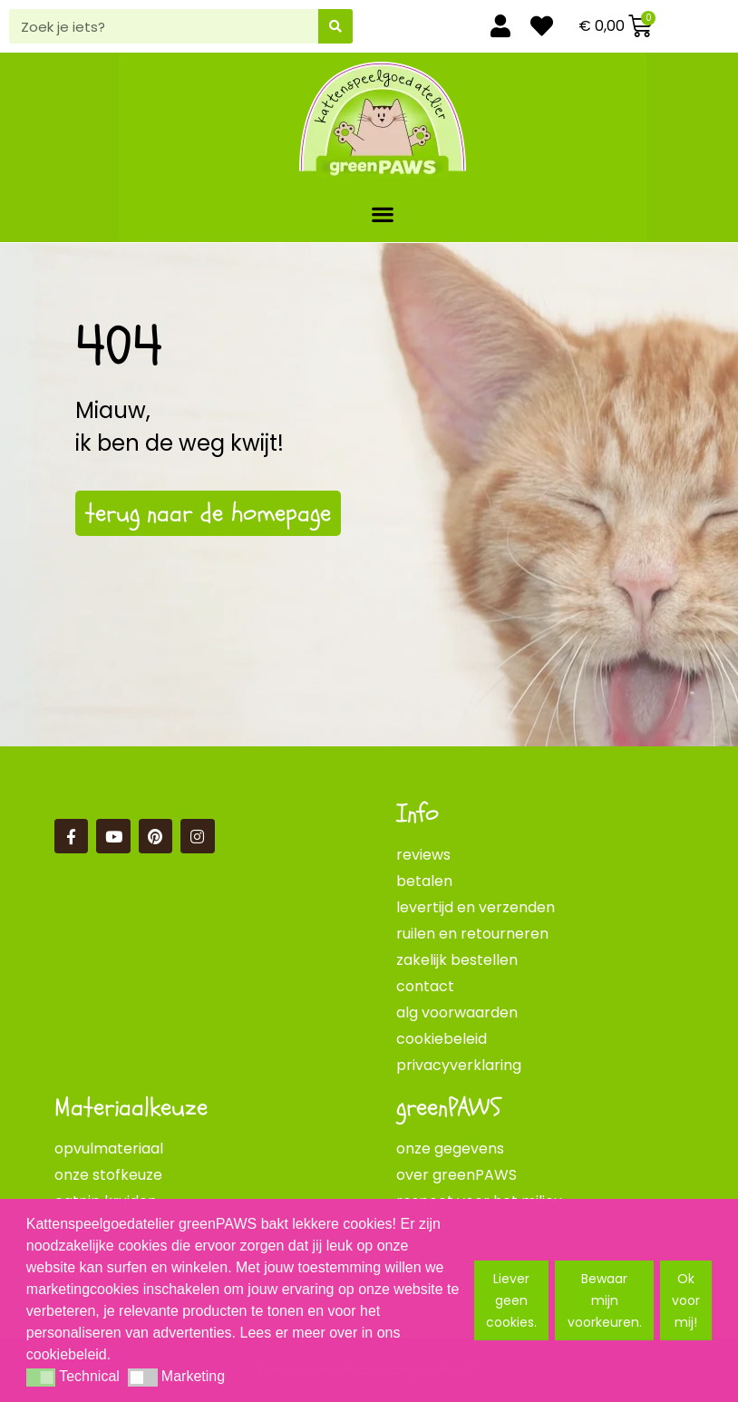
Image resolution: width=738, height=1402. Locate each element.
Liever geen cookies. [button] (511, 1300)
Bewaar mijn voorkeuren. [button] (605, 1300)
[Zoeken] (335, 26)
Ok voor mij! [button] (686, 1300)
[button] (383, 213)
